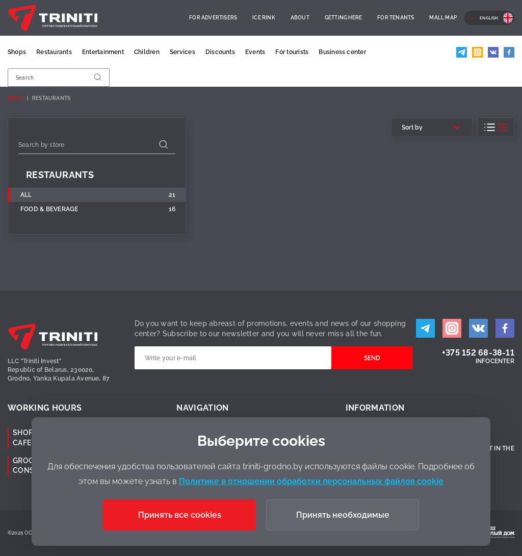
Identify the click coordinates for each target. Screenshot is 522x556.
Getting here (343, 17)
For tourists (291, 52)
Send (372, 358)
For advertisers (213, 17)
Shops (17, 52)
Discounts (220, 52)
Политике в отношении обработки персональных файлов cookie (311, 481)
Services (182, 52)
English (489, 17)
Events (255, 52)
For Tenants (395, 17)
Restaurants (54, 52)
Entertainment (103, 52)
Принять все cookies (179, 515)
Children (147, 52)
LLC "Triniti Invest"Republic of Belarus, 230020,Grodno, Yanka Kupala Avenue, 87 (59, 370)
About (300, 17)
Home (15, 98)
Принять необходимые (342, 515)
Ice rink (263, 17)
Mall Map (443, 17)
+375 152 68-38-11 (478, 353)
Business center (342, 52)
